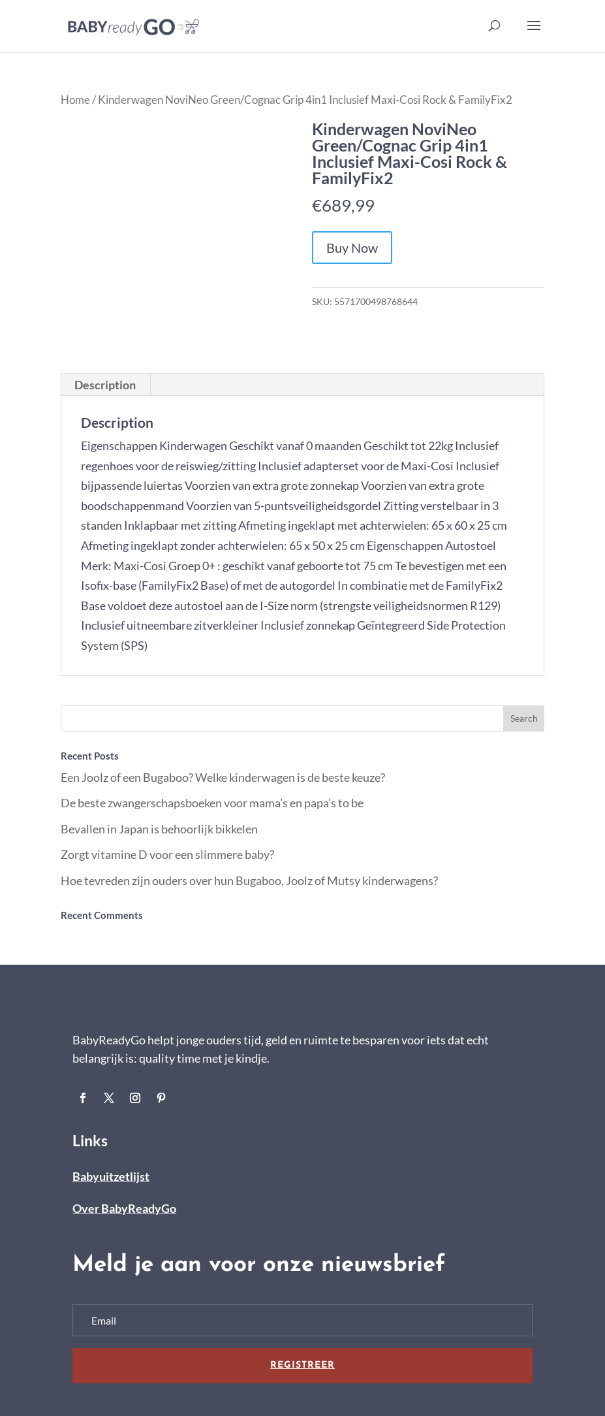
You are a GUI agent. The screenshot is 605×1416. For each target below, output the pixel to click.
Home (75, 99)
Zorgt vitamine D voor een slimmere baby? (167, 854)
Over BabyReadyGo (124, 1208)
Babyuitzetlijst (110, 1176)
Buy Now (352, 247)
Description (105, 385)
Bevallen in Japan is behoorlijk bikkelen (159, 829)
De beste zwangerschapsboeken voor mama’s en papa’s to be (212, 803)
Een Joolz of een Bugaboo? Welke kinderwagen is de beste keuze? (223, 777)
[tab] (105, 385)
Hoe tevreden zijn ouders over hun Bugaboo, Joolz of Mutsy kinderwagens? (249, 880)
